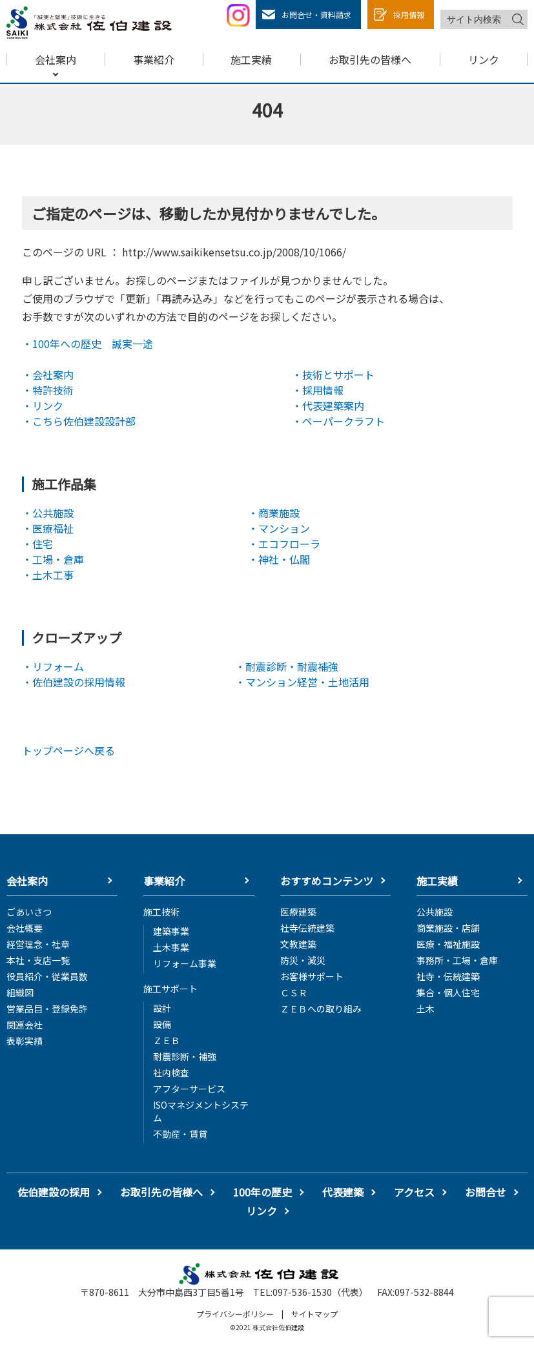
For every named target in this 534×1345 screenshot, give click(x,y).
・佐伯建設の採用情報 (73, 682)
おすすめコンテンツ (326, 880)
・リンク (42, 405)
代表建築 (343, 1192)
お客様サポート (312, 976)
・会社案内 (48, 374)
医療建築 (298, 911)
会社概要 (24, 927)
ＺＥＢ (166, 1040)
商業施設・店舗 (448, 927)
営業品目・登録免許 (47, 1008)
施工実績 (437, 880)
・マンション (279, 528)
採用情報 (408, 14)
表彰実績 (24, 1040)
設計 (162, 1007)
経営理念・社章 (38, 944)
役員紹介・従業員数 (47, 976)
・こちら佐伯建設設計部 (79, 421)
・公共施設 (48, 512)
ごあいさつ (29, 911)
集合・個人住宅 (448, 992)
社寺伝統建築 (307, 927)
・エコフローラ (284, 543)
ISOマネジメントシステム (201, 1111)
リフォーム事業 (184, 963)
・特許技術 (48, 390)
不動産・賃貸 (180, 1133)
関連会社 (24, 1024)
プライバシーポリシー (235, 1313)
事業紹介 (164, 880)
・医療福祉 (48, 528)
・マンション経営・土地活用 (302, 682)
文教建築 (298, 944)
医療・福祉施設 (448, 944)
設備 (162, 1024)
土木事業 (171, 947)
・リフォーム (53, 666)
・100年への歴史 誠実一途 (87, 343)
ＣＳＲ (293, 992)
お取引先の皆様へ (161, 1192)
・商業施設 (274, 512)
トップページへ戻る (68, 750)
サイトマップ (314, 1313)
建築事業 (171, 931)
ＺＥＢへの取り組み (321, 1008)
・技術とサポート (333, 374)
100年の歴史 (262, 1192)
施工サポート (170, 988)
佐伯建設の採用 (53, 1192)
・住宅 (37, 543)
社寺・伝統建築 (448, 976)
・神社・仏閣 (279, 559)
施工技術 (161, 911)
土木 (425, 1008)
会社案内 (27, 880)
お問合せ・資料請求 (316, 14)
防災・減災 (302, 960)
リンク (261, 1211)
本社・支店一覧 (38, 960)
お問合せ (485, 1192)
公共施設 (434, 911)
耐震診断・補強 (184, 1056)
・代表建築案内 (328, 405)
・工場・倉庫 (53, 559)
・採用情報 (318, 390)
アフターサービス (189, 1088)
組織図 (20, 992)
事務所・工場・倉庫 (457, 960)
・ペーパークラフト (338, 421)
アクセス (414, 1192)
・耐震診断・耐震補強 (286, 666)
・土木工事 (48, 574)
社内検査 (171, 1072)
